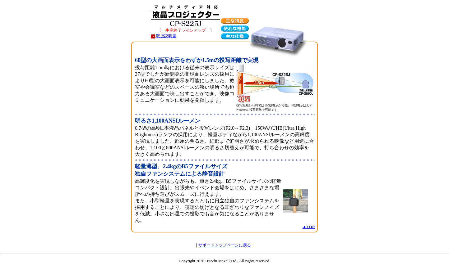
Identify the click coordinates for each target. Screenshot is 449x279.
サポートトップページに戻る (224, 245)
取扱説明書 (163, 36)
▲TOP (309, 226)
